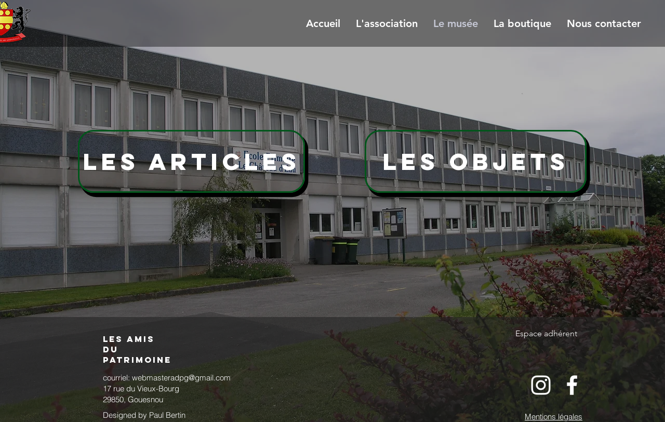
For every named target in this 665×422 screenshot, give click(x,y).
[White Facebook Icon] (572, 385)
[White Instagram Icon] (541, 385)
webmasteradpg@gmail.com (181, 378)
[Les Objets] (476, 161)
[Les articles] (191, 161)
